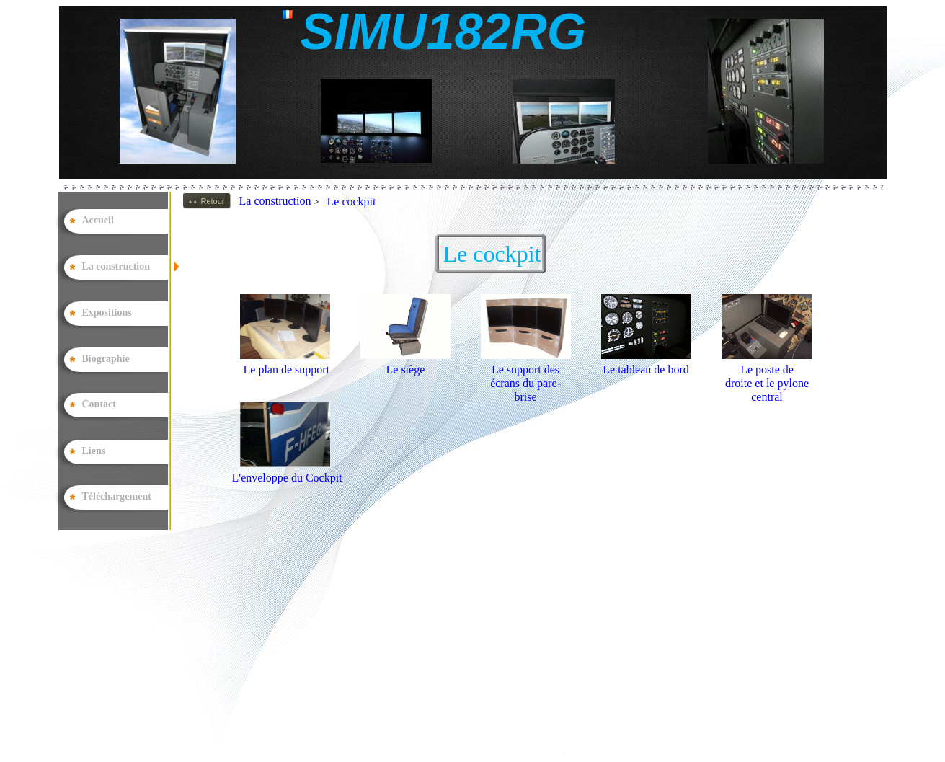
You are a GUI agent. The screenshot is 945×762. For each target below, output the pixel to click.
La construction (282, 201)
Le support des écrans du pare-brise (525, 383)
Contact (99, 404)
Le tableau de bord (646, 369)
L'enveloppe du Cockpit (287, 477)
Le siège (405, 369)
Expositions (107, 312)
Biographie (106, 358)
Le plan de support (287, 369)
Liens (94, 451)
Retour (213, 201)
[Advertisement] (439, 658)
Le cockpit (351, 201)
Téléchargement (116, 496)
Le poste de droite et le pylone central (767, 383)
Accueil (98, 220)
